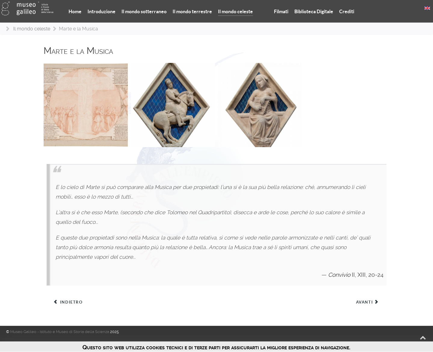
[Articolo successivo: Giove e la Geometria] (367, 302)
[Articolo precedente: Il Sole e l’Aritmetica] (68, 302)
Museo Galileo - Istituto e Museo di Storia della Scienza (60, 331)
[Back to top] (423, 337)
